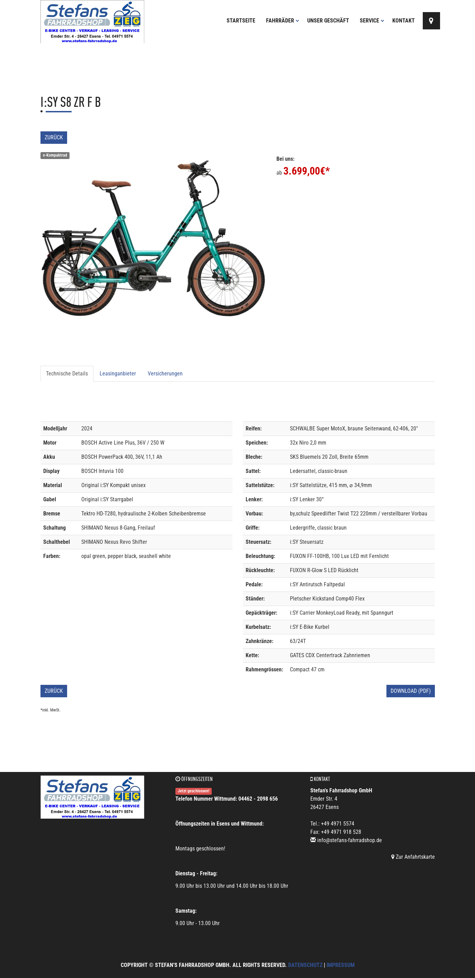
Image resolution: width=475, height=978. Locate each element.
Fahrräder (282, 20)
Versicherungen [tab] (165, 373)
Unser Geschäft (328, 20)
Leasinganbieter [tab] (118, 373)
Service (372, 20)
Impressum (341, 965)
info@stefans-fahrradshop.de (349, 840)
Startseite (241, 20)
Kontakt (403, 20)
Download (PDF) (411, 691)
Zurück (54, 137)
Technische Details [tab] (67, 373)
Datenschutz (305, 965)
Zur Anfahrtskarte (413, 857)
